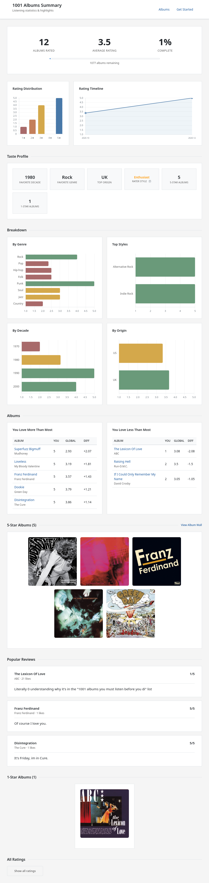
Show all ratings (25, 871)
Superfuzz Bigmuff (27, 449)
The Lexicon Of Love (128, 449)
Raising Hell (122, 461)
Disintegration (24, 500)
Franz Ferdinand (25, 474)
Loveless (20, 461)
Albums (164, 9)
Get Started (185, 9)
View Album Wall (191, 525)
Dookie (19, 487)
